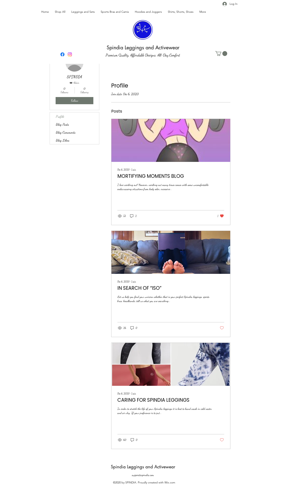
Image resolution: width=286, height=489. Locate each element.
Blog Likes (62, 140)
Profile (60, 116)
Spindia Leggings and (132, 467)
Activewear (164, 467)
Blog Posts (62, 124)
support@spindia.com (143, 475)
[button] (221, 53)
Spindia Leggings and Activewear (143, 47)
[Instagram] (69, 54)
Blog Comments (65, 132)
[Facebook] (62, 54)
